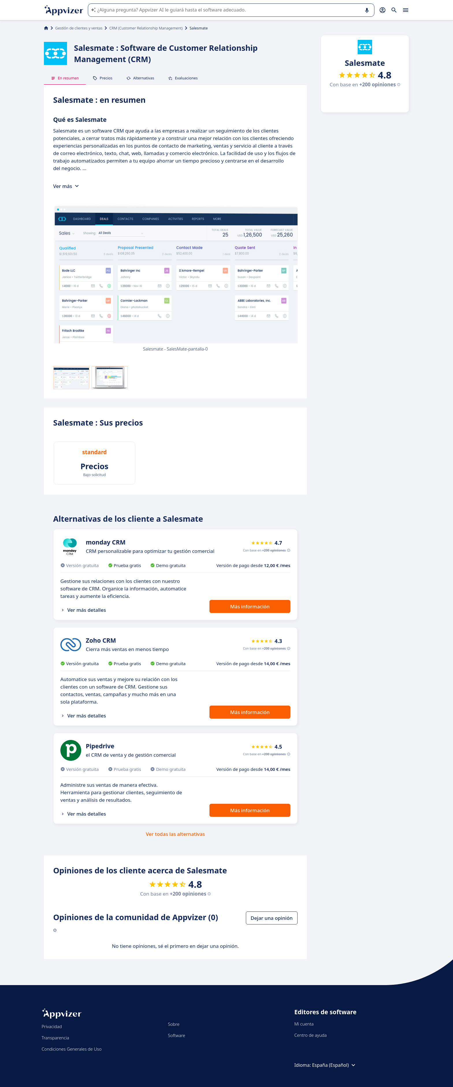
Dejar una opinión (272, 918)
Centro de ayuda (310, 1035)
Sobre (173, 1024)
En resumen (65, 78)
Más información (250, 606)
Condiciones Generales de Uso (72, 1049)
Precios (102, 78)
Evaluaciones (183, 78)
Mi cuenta (304, 1024)
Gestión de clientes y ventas (78, 28)
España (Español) (334, 1065)
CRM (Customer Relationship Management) (146, 28)
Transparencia (55, 1038)
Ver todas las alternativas (175, 834)
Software (176, 1035)
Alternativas (140, 78)
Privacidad (52, 1026)
